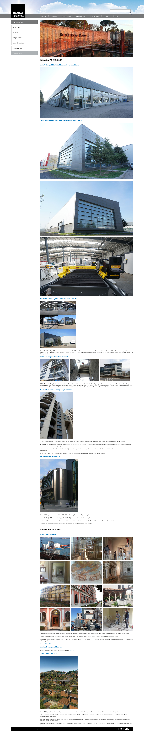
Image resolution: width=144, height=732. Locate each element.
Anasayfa (43, 16)
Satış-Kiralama (17, 38)
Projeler (106, 16)
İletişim (115, 16)
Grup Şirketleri (95, 16)
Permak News (17, 53)
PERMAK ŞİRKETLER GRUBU (47, 729)
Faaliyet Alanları (66, 16)
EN (125, 7)
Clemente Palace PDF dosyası (48, 644)
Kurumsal (54, 16)
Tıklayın (72, 650)
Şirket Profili (17, 27)
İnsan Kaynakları (81, 16)
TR (127, 7)
